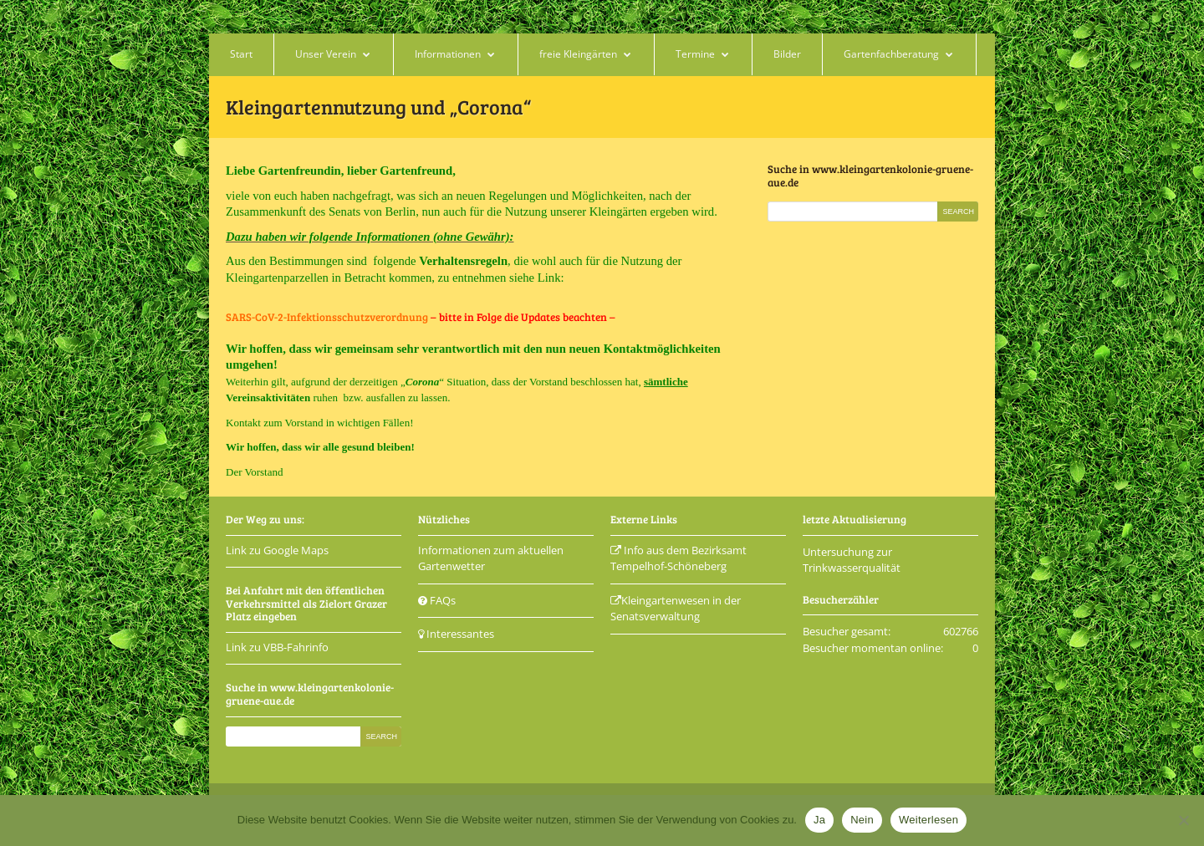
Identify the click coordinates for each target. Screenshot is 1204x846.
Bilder (787, 54)
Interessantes (456, 633)
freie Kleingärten (578, 54)
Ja (819, 819)
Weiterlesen (928, 819)
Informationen (448, 54)
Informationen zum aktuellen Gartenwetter (491, 558)
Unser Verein (325, 54)
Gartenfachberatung (891, 54)
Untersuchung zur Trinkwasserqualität (851, 560)
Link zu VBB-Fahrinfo (277, 647)
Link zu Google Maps (277, 550)
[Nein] (1183, 820)
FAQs (437, 600)
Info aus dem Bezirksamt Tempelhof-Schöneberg (678, 558)
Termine (695, 54)
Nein (862, 819)
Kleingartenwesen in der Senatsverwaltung (675, 608)
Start (241, 54)
